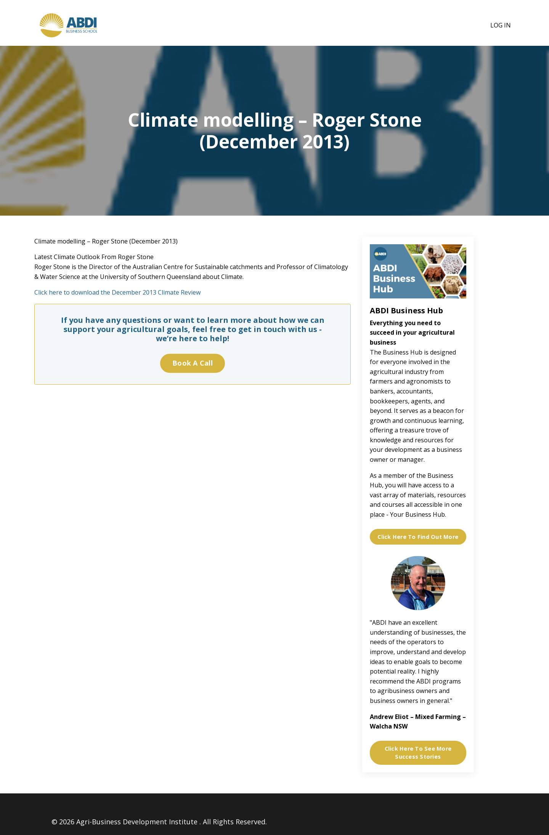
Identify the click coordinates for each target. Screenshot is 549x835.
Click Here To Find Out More (417, 536)
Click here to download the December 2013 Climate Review (117, 292)
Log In (500, 25)
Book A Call (192, 363)
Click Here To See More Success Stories (418, 753)
